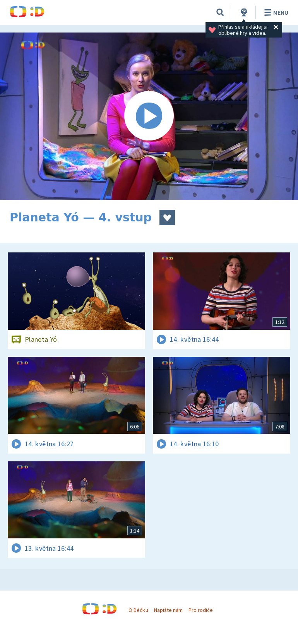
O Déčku (138, 609)
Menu (275, 12)
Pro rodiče (200, 609)
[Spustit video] (149, 116)
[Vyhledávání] (220, 12)
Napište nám (168, 609)
